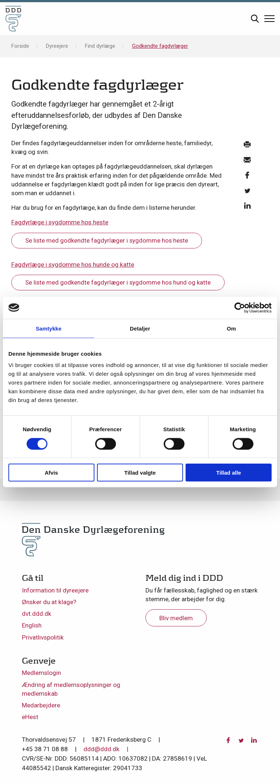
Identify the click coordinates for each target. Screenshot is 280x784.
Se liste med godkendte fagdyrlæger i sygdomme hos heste (106, 240)
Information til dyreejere (55, 590)
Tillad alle (228, 473)
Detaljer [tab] (140, 328)
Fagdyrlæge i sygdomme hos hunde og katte (72, 264)
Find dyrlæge (100, 46)
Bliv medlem (176, 618)
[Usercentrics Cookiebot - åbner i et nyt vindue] (240, 307)
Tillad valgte (140, 473)
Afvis (51, 473)
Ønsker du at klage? (49, 602)
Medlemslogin (41, 672)
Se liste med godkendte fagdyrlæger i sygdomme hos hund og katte (118, 282)
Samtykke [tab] (49, 328)
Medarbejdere (41, 705)
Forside (20, 46)
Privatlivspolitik (43, 637)
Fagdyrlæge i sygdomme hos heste (59, 222)
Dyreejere (57, 46)
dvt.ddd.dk (36, 613)
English (32, 625)
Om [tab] (231, 328)
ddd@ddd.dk (101, 749)
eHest (30, 717)
